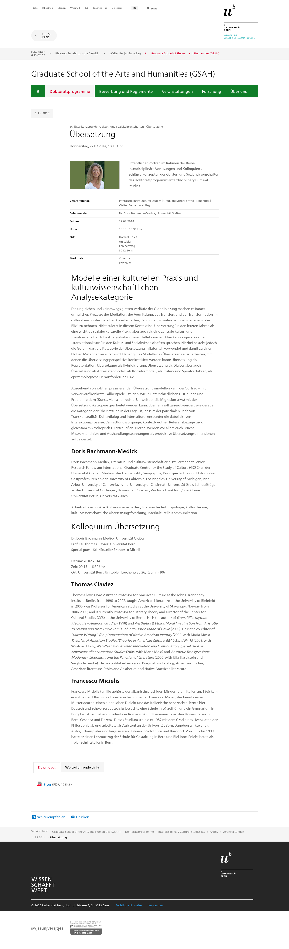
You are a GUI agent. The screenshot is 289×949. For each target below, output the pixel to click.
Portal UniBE (46, 35)
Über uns (238, 91)
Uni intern (117, 7)
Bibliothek (47, 7)
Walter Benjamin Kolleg (125, 53)
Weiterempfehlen (51, 816)
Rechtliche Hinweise (129, 905)
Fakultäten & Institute (38, 53)
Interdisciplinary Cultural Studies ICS (181, 831)
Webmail (75, 7)
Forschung (211, 91)
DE (134, 7)
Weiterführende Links (82, 767)
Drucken (82, 816)
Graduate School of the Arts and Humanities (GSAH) (86, 831)
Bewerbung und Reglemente (126, 91)
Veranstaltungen (177, 91)
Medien (62, 7)
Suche (154, 8)
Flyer (58, 784)
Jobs (35, 7)
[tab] (47, 767)
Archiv (214, 831)
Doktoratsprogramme (70, 91)
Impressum (155, 905)
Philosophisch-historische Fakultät (77, 53)
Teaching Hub (100, 7)
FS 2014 (44, 112)
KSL (86, 7)
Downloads (47, 767)
